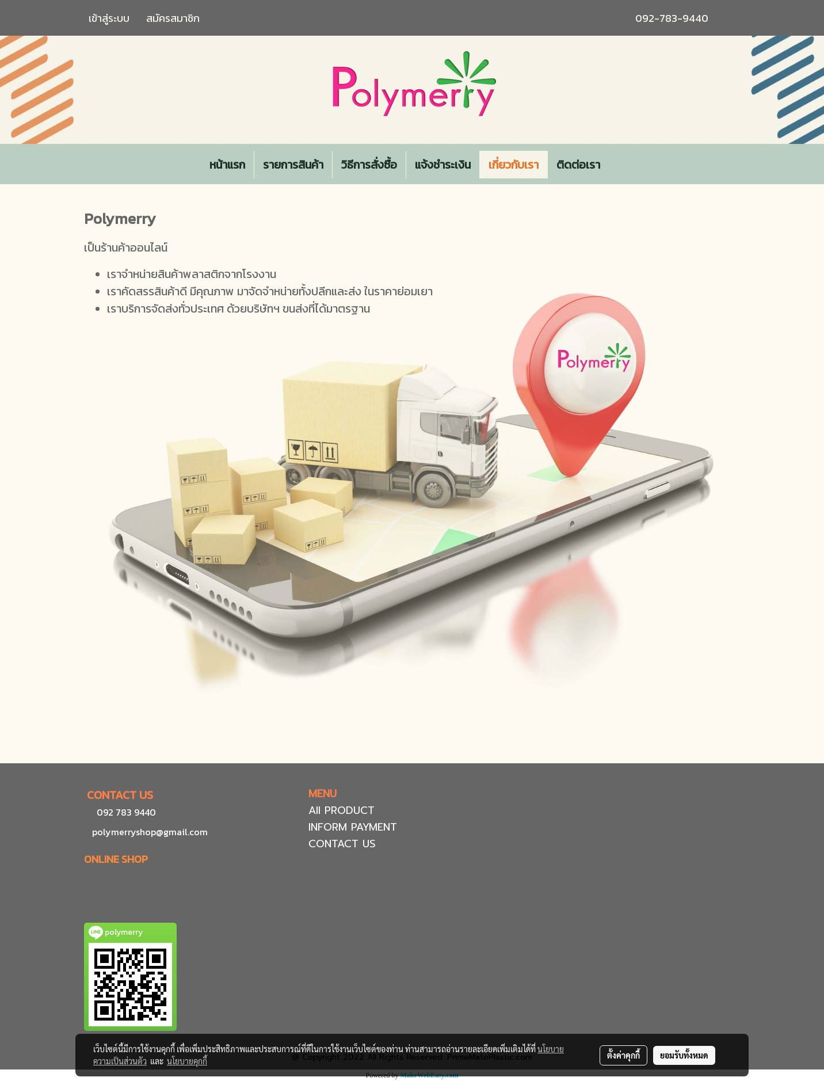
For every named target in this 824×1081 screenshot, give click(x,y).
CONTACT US (342, 844)
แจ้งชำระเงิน (443, 164)
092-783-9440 (671, 18)
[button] (619, 164)
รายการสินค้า (293, 164)
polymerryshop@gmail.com (149, 832)
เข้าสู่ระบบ (109, 18)
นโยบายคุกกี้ (187, 1061)
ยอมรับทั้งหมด (684, 1055)
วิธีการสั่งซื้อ (369, 164)
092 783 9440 (126, 812)
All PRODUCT (341, 810)
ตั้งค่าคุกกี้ (623, 1055)
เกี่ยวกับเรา (514, 164)
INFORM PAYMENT (352, 827)
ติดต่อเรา (578, 164)
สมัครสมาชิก (173, 18)
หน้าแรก (227, 164)
